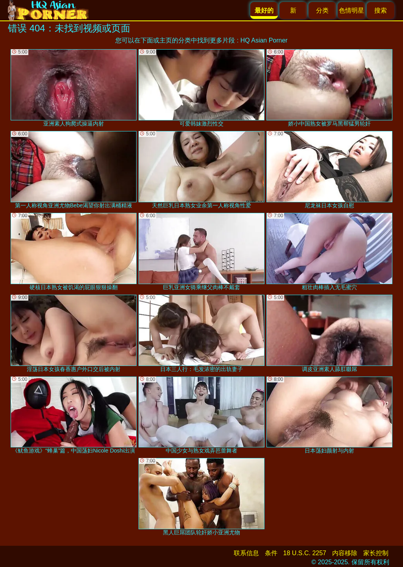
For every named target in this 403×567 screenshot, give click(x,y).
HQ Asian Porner (264, 40)
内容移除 (344, 553)
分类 (322, 10)
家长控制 (375, 553)
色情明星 (351, 10)
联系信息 (246, 553)
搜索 (380, 10)
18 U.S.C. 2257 (304, 553)
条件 (271, 553)
